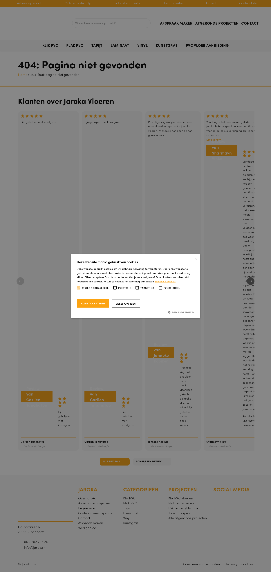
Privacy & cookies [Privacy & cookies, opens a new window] (165, 281)
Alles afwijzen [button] (126, 303)
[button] (135, 312)
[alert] (135, 286)
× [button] (195, 258)
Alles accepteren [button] (93, 303)
